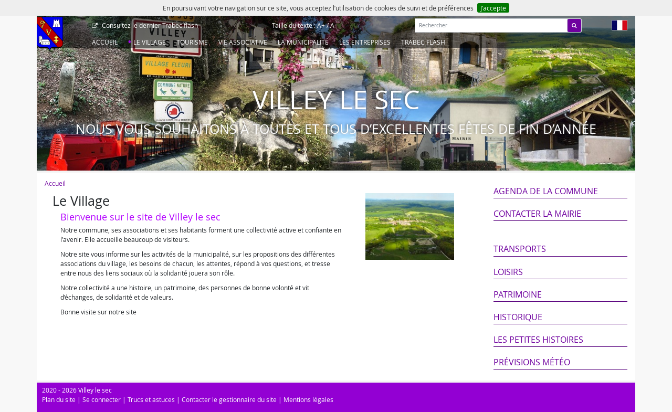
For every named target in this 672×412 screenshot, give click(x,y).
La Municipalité (303, 42)
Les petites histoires (538, 339)
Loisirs (508, 272)
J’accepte (493, 8)
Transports (520, 249)
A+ (321, 25)
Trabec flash (149, 25)
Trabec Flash (423, 42)
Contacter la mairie (537, 213)
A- (333, 25)
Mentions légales (308, 399)
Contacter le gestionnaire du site (229, 399)
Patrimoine (518, 294)
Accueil (105, 42)
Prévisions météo (532, 362)
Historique (518, 317)
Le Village (149, 42)
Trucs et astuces (151, 399)
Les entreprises (365, 42)
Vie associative (242, 42)
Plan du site (59, 399)
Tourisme (192, 42)
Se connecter (101, 399)
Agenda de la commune (546, 191)
